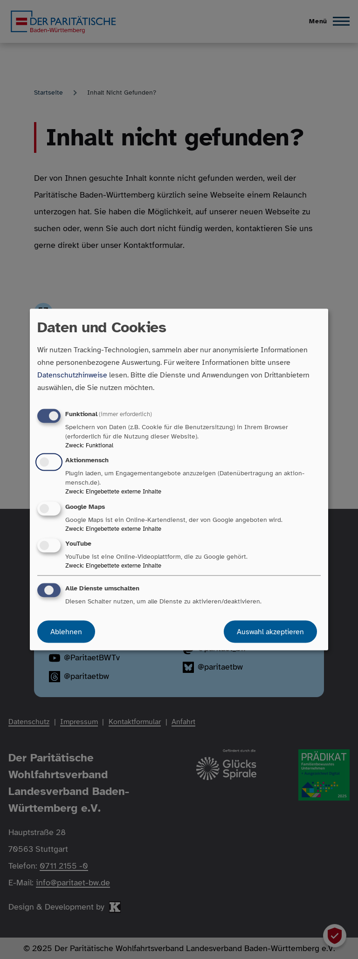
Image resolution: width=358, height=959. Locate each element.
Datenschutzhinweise (72, 375)
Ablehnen (66, 631)
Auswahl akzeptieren (270, 631)
